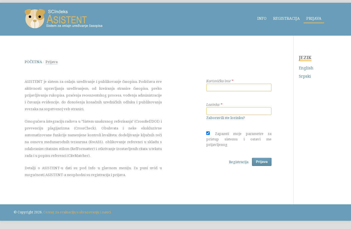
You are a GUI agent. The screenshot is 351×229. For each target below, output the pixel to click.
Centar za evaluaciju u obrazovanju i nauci (77, 212)
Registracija (286, 18)
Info (262, 18)
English (306, 67)
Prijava (313, 18)
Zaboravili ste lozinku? (225, 117)
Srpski (305, 76)
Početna (33, 61)
